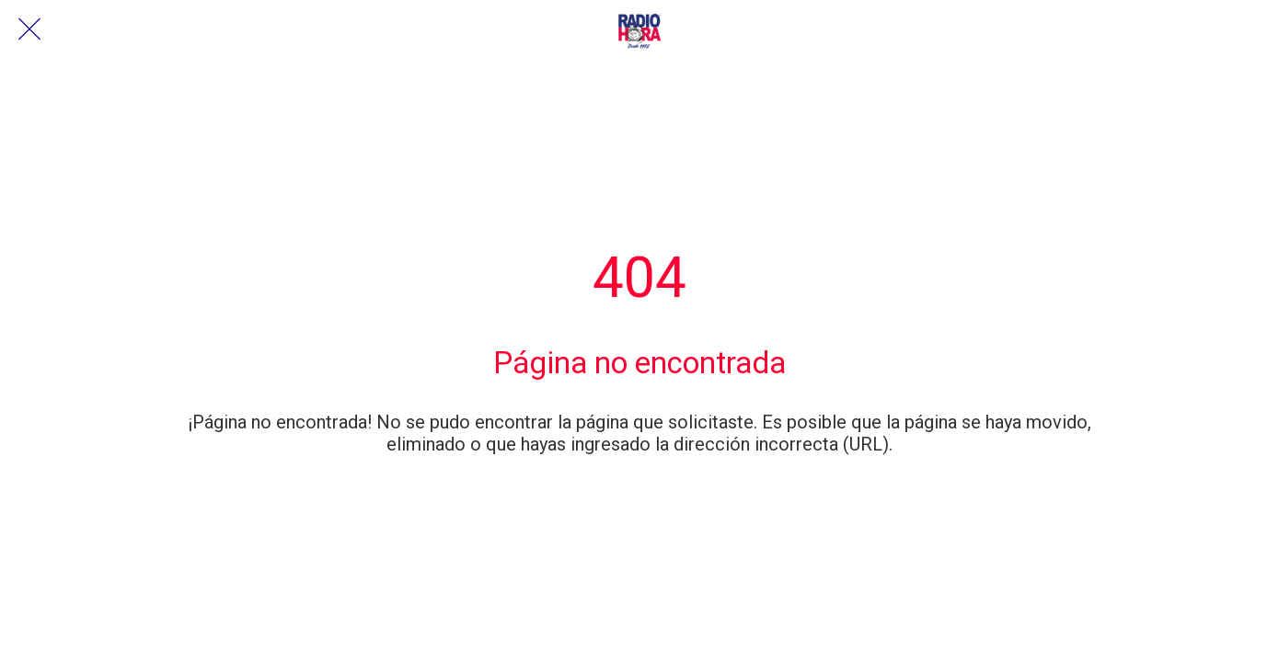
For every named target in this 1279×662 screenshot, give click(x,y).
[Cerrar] (29, 29)
